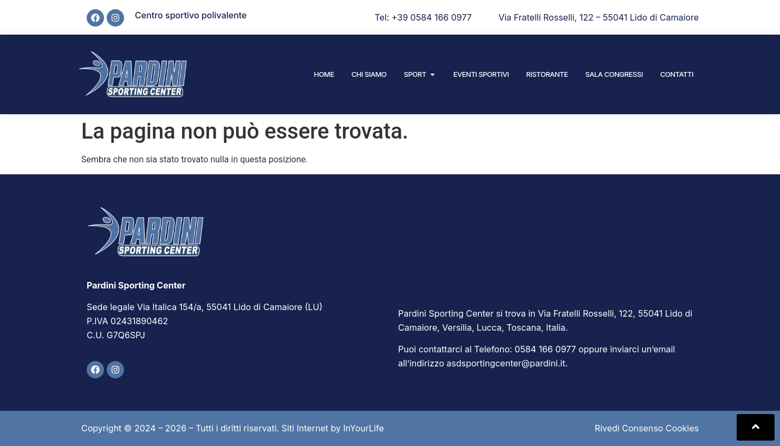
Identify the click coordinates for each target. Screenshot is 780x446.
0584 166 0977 (545, 349)
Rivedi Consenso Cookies (647, 428)
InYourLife (363, 428)
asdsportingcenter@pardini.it (506, 363)
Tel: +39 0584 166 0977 (423, 17)
